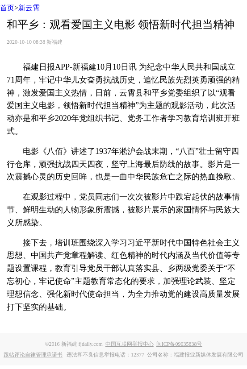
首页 (7, 8)
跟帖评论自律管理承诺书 (33, 355)
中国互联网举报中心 (129, 344)
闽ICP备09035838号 (179, 344)
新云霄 (29, 8)
